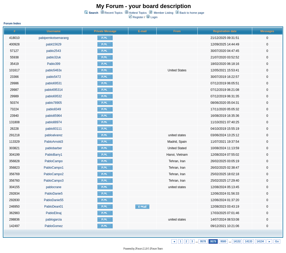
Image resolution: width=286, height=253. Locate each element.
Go (277, 241)
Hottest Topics (138, 12)
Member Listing (163, 12)
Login (152, 17)
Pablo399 (53, 64)
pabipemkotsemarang (54, 38)
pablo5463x (54, 70)
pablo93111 (53, 129)
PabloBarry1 (53, 154)
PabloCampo (54, 161)
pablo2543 (53, 51)
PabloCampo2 (54, 174)
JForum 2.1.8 (141, 248)
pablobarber (53, 148)
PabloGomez (54, 226)
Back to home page (191, 12)
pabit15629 (53, 44)
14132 (237, 241)
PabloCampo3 (54, 180)
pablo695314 (54, 90)
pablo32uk (53, 57)
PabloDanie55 (53, 200)
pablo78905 (53, 103)
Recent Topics (114, 12)
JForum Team (156, 248)
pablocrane (53, 187)
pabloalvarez (54, 135)
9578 (203, 241)
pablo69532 (53, 96)
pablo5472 (53, 77)
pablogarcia (54, 219)
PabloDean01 (53, 206)
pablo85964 (53, 116)
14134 (260, 241)
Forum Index (12, 23)
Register (136, 17)
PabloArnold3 (53, 141)
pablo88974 (53, 122)
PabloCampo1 (54, 167)
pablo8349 (53, 109)
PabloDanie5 (54, 193)
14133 (248, 241)
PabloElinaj (54, 213)
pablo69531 (53, 83)
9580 (223, 241)
